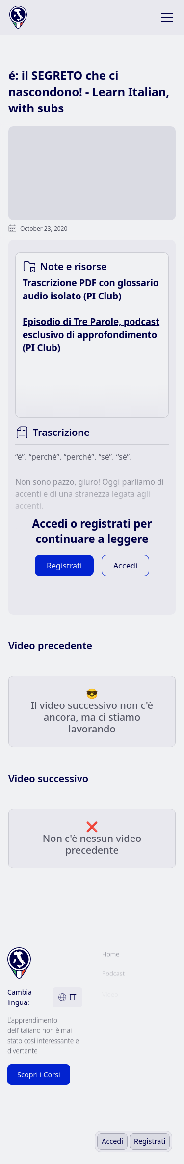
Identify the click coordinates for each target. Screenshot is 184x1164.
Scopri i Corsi (38, 1074)
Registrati (149, 1141)
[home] (25, 17)
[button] (165, 17)
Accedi (112, 1141)
